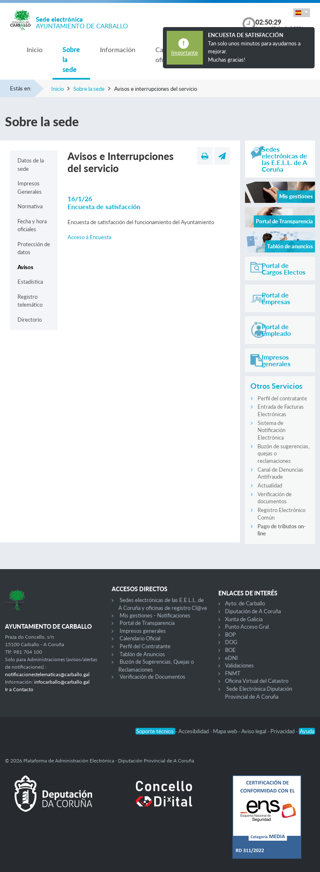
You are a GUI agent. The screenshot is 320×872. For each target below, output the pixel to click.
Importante (184, 52)
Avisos (25, 267)
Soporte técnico (155, 731)
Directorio (30, 319)
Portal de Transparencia (147, 623)
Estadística (30, 281)
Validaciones (239, 665)
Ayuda (307, 731)
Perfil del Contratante (145, 646)
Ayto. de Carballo (245, 603)
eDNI (231, 658)
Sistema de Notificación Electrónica (271, 430)
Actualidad (270, 485)
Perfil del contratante (282, 398)
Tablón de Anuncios (142, 654)
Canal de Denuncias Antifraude (280, 473)
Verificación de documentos (275, 498)
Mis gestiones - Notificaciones (155, 615)
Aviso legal (254, 731)
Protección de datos (34, 248)
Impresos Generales (30, 187)
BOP (230, 634)
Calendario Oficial (140, 638)
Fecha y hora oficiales (32, 225)
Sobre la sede (71, 59)
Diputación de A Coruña (253, 611)
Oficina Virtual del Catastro (256, 680)
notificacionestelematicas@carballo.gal (47, 674)
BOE (230, 650)
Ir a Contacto (19, 689)
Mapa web (225, 731)
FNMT (232, 673)
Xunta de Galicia (243, 619)
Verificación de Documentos (152, 676)
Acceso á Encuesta (89, 237)
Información (117, 49)
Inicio (34, 49)
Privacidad (283, 731)
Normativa (30, 206)
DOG (231, 642)
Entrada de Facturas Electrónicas (281, 410)
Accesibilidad (194, 731)
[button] (301, 12)
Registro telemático (30, 300)
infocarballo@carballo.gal (62, 682)
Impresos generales (143, 630)
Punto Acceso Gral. (247, 626)
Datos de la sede (31, 164)
